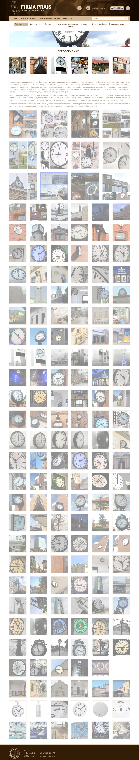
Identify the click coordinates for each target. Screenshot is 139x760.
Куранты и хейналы (99, 24)
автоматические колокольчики (66, 24)
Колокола (48, 24)
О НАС (15, 18)
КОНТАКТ (67, 18)
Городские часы (21, 24)
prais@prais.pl (50, 756)
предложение (28, 18)
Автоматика (69, 27)
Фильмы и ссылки (50, 18)
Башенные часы (36, 24)
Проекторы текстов (116, 24)
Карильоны (85, 24)
